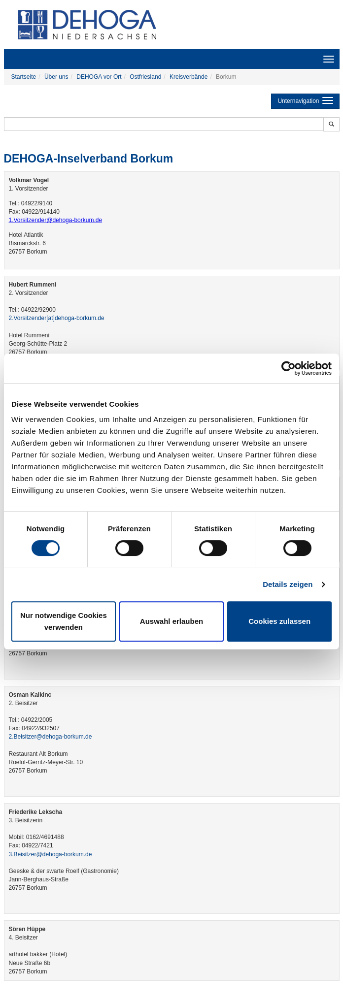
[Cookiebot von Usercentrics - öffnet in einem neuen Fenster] (288, 368)
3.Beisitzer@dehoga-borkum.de (50, 854)
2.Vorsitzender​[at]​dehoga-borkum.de (56, 318)
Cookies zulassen (279, 621)
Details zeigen (287, 584)
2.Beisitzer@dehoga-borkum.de (50, 736)
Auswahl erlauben (171, 621)
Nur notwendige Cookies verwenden (63, 621)
